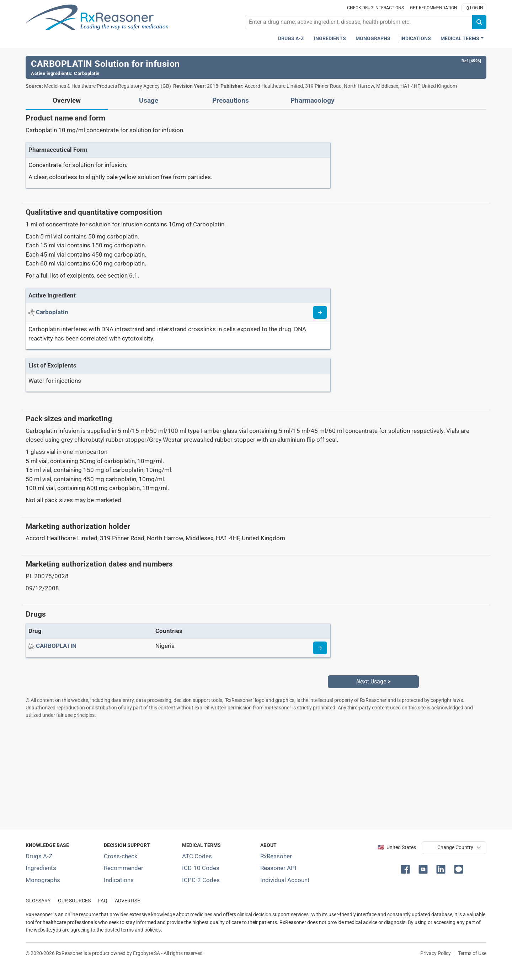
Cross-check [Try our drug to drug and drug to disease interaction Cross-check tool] (121, 856)
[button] (406, 869)
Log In (474, 7)
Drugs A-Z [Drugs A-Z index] (291, 39)
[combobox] (359, 22)
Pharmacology (312, 100)
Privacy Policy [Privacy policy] (435, 953)
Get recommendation (433, 7)
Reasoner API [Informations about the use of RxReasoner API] (278, 867)
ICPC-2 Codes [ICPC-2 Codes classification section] (201, 880)
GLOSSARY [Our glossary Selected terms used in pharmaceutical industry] (38, 901)
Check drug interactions (375, 7)
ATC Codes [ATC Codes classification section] (197, 856)
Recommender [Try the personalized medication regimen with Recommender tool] (123, 867)
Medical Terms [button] (460, 39)
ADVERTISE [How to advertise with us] (127, 901)
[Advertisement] (239, 774)
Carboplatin (87, 73)
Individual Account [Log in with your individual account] (285, 880)
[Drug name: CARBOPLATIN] (56, 645)
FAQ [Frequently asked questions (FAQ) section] (102, 901)
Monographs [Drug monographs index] (373, 39)
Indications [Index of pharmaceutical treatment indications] (119, 880)
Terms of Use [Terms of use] (472, 953)
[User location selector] (454, 847)
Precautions (230, 100)
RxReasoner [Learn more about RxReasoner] (276, 856)
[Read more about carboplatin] (320, 312)
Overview (67, 100)
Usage (148, 100)
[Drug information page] (320, 648)
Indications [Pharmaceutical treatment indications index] (415, 39)
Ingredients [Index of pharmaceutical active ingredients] (41, 867)
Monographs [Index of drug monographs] (43, 880)
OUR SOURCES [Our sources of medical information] (74, 901)
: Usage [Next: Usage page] (373, 681)
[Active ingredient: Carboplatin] (52, 312)
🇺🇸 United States (397, 847)
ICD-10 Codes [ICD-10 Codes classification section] (200, 867)
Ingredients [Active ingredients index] (330, 39)
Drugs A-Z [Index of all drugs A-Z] (39, 856)
